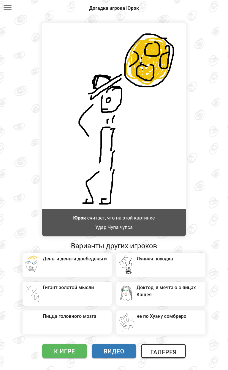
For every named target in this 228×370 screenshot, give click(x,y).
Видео (114, 351)
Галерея (163, 352)
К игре (64, 351)
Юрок (79, 218)
